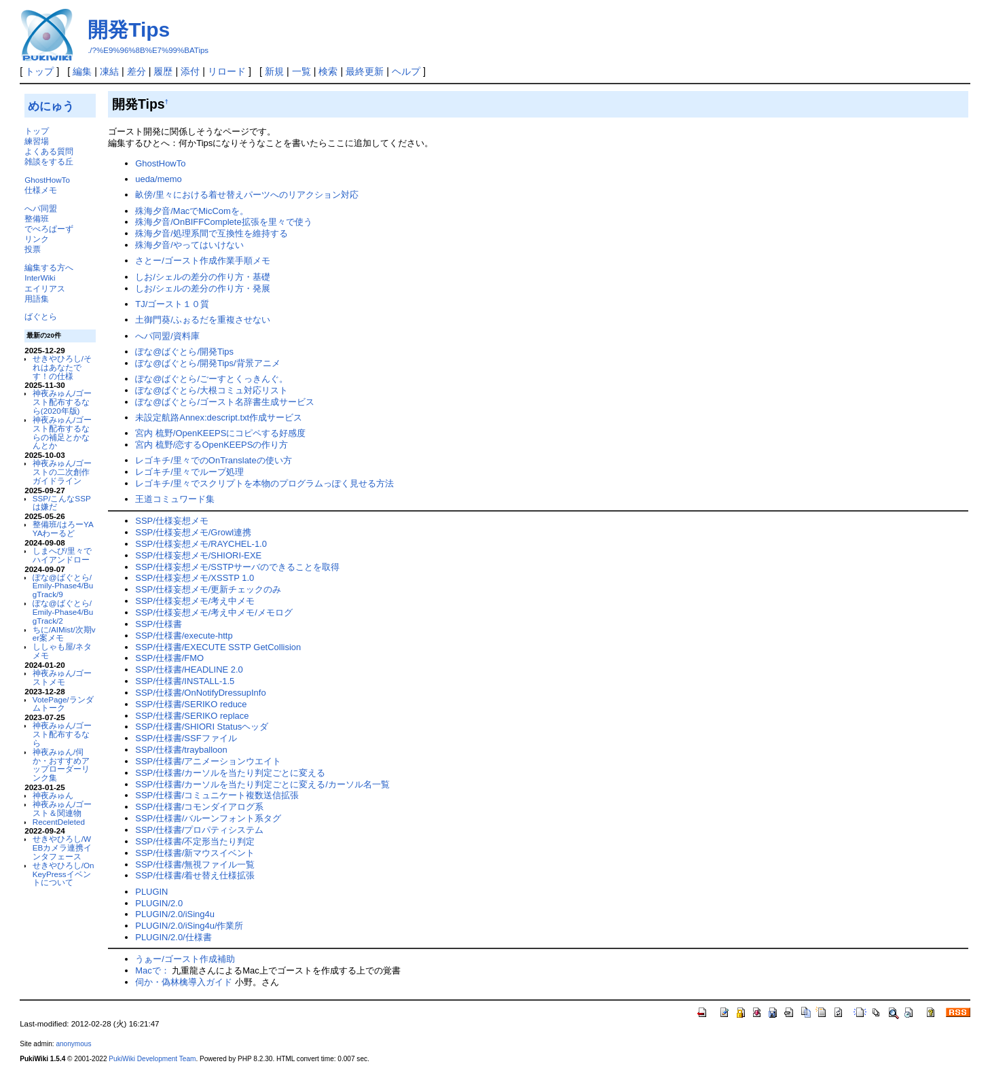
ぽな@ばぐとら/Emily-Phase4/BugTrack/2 (63, 612)
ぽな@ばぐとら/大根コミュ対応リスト (211, 390)
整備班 (36, 218)
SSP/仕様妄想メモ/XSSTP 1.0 (194, 578)
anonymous (73, 1044)
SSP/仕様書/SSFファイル (185, 738)
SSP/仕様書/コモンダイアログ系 (199, 807)
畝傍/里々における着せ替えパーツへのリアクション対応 (247, 195)
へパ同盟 (40, 208)
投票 (32, 249)
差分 (136, 71)
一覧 (301, 71)
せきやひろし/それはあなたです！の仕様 (62, 367)
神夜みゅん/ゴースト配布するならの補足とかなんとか (62, 432)
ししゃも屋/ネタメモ (62, 651)
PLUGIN (151, 892)
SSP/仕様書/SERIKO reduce (190, 704)
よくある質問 (48, 151)
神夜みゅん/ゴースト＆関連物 (62, 808)
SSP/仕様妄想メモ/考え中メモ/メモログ (214, 612)
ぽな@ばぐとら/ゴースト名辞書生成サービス (224, 402)
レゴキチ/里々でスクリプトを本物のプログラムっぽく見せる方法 (264, 483)
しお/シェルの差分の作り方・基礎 (202, 277)
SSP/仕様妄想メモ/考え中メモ (195, 601)
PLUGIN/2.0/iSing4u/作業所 (189, 926)
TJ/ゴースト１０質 (172, 304)
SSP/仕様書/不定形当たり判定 (195, 841)
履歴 (162, 71)
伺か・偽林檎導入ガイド (183, 982)
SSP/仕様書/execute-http (183, 635)
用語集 (36, 298)
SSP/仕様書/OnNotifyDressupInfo (200, 693)
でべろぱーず (48, 228)
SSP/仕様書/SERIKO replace (192, 716)
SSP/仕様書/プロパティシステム (199, 830)
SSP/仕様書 (158, 624)
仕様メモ (40, 189)
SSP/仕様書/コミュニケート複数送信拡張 (217, 795)
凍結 (109, 71)
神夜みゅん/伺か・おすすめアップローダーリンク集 (61, 764)
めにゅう (51, 106)
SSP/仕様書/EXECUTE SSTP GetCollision (218, 647)
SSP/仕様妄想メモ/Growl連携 (193, 532)
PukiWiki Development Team (152, 1059)
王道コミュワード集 (175, 499)
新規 (274, 71)
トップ (39, 71)
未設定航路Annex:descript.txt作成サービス (218, 417)
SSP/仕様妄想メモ (171, 521)
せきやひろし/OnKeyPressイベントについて (63, 874)
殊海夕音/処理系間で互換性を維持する (211, 233)
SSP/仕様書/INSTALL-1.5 (184, 681)
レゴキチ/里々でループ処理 (189, 472)
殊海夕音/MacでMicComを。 (192, 211)
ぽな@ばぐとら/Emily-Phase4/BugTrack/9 (63, 586)
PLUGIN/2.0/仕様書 (173, 937)
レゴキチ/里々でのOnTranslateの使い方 (213, 460)
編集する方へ (48, 267)
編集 (82, 71)
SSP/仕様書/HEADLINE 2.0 (189, 669)
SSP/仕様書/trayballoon (181, 750)
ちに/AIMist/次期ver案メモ (64, 634)
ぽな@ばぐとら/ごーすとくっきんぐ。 (211, 379)
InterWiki (39, 277)
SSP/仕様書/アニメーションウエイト (208, 761)
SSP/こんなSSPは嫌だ (62, 503)
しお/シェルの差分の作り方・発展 (202, 288)
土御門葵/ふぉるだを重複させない (202, 320)
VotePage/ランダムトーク (63, 704)
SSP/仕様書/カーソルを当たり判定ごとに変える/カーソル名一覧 (262, 784)
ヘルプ (406, 71)
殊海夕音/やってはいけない (189, 245)
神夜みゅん (53, 795)
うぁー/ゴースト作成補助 (185, 959)
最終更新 (365, 71)
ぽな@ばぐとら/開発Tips (184, 351)
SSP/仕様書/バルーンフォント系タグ (208, 818)
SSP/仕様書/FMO (169, 658)
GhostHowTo (47, 179)
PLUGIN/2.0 (159, 903)
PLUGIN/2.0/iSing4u (175, 914)
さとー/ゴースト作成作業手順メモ (202, 260)
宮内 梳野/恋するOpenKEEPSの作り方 (211, 445)
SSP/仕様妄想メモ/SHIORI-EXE (198, 555)
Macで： (152, 970)
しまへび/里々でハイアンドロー (62, 555)
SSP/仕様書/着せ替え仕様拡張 (195, 875)
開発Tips (129, 29)
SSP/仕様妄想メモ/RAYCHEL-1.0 (201, 544)
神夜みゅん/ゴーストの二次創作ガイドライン (62, 472)
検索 (327, 71)
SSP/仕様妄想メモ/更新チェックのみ (208, 589)
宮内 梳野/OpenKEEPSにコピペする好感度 (220, 433)
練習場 (36, 141)
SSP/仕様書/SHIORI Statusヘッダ (201, 726)
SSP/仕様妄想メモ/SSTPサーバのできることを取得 (237, 567)
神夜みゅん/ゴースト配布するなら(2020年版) (62, 402)
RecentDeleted (59, 821)
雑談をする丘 (48, 161)
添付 (190, 71)
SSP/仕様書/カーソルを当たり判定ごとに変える (230, 773)
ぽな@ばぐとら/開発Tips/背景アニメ (207, 363)
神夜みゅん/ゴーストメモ (62, 677)
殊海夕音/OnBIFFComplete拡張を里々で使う (223, 222)
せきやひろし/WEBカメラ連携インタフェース (62, 847)
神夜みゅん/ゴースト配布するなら (62, 734)
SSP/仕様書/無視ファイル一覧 (195, 864)
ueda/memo (158, 179)
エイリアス (44, 288)
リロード (227, 71)
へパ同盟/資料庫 (167, 336)
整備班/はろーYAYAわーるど (63, 528)
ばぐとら (40, 316)
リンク (36, 238)
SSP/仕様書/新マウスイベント (195, 853)
